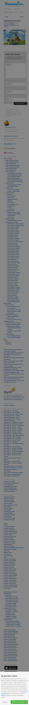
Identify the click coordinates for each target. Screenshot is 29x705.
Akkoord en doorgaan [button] (18, 702)
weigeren (3, 695)
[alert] (14, 352)
